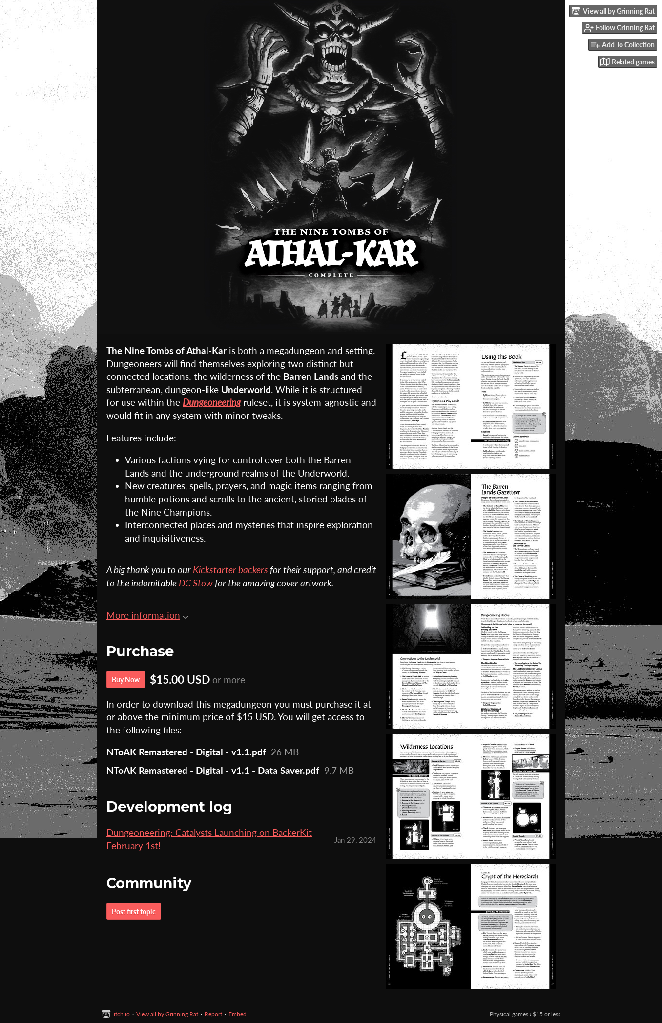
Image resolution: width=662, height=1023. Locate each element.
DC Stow (196, 582)
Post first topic (134, 911)
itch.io (122, 1014)
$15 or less (546, 1014)
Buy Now (126, 679)
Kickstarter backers (230, 569)
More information (147, 615)
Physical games (509, 1014)
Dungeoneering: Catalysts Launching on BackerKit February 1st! (209, 839)
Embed (237, 1014)
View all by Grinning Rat (167, 1014)
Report (213, 1014)
